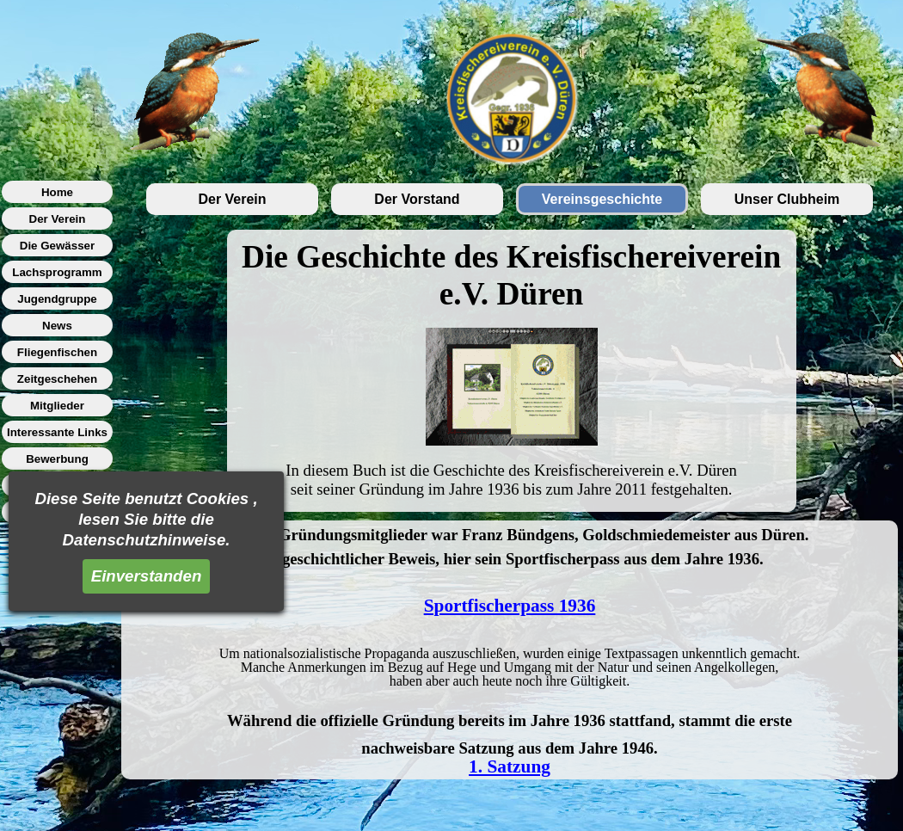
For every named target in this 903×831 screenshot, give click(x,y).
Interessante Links (57, 432)
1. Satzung (509, 766)
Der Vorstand (416, 199)
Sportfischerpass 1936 (510, 605)
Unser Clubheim (787, 199)
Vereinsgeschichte (602, 199)
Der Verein (232, 199)
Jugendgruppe (57, 298)
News (57, 325)
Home (57, 192)
